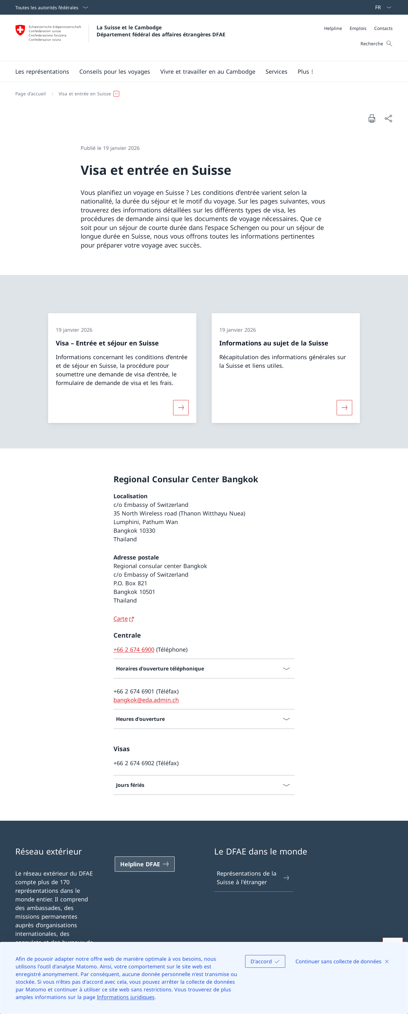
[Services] (276, 71)
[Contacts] (383, 28)
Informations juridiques (126, 997)
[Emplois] (358, 28)
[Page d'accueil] (30, 94)
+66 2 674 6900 (133, 649)
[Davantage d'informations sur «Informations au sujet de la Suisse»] (345, 407)
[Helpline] (333, 28)
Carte (120, 618)
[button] (42, 71)
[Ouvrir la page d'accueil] (120, 38)
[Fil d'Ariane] (201, 94)
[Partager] (388, 118)
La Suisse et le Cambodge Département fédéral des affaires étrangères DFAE (161, 31)
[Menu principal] (199, 71)
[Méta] (358, 28)
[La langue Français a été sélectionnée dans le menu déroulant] (381, 7)
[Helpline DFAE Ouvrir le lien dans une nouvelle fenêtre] (145, 864)
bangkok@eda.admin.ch (146, 700)
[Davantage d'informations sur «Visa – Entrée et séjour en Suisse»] (181, 407)
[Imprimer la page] (371, 118)
